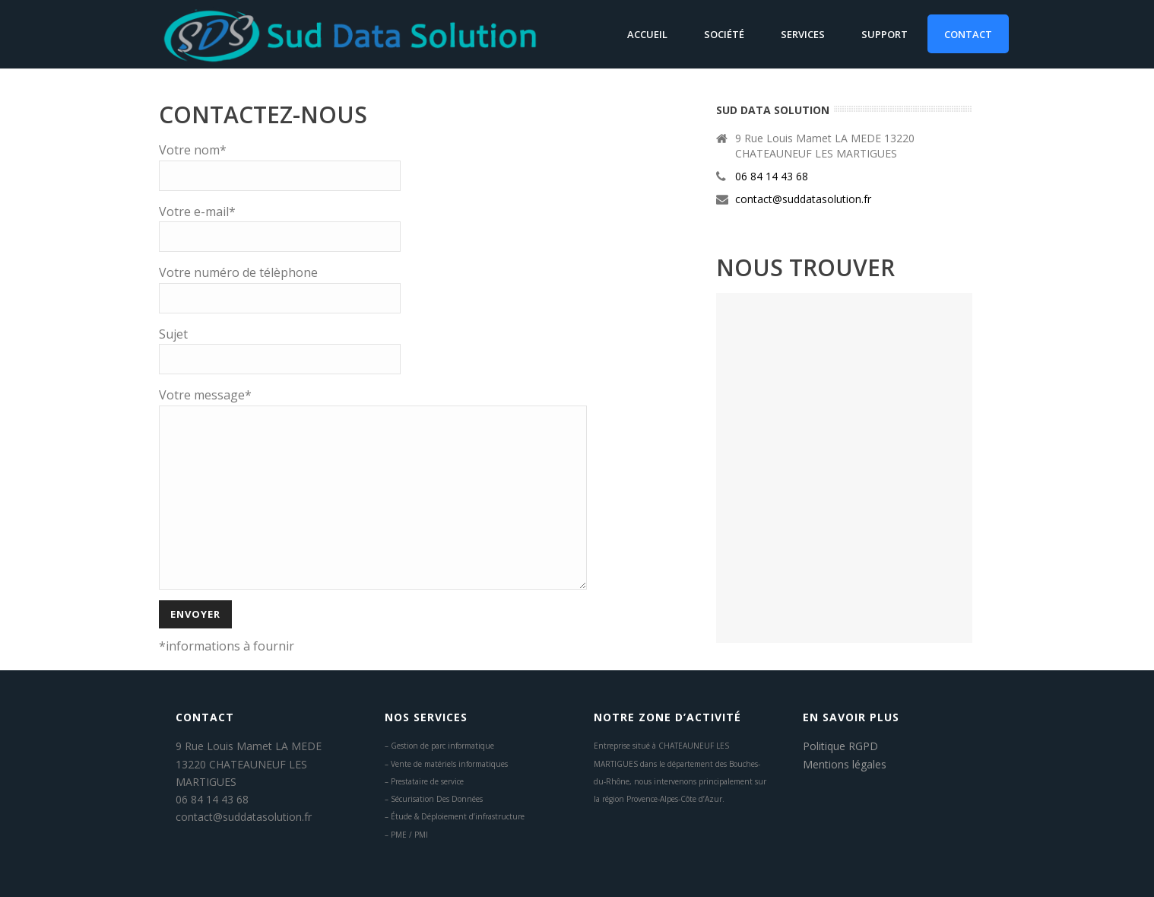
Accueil (647, 34)
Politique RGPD (840, 746)
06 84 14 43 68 (771, 176)
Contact (968, 34)
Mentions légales (844, 764)
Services (803, 34)
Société (724, 34)
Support (884, 34)
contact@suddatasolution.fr (803, 199)
